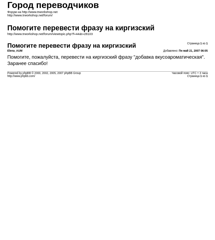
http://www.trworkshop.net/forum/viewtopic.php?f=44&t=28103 (50, 34)
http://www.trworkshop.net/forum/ (30, 15)
